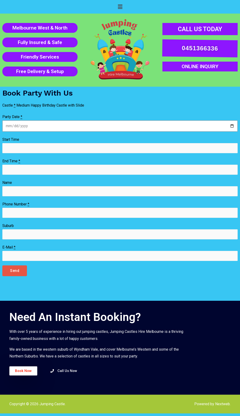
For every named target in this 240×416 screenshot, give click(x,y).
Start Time (10, 139)
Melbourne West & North (40, 28)
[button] (120, 6)
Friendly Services (40, 57)
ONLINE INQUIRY (200, 66)
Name (7, 183)
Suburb (8, 227)
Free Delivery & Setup (40, 71)
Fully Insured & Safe (40, 42)
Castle (8, 105)
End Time (11, 161)
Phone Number (15, 205)
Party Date (12, 117)
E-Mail (8, 249)
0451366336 (199, 48)
